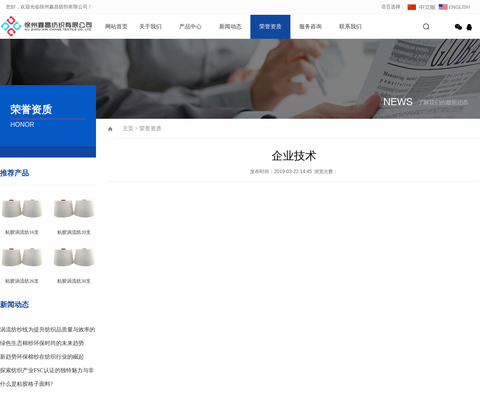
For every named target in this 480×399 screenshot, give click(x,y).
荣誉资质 (270, 27)
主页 (128, 129)
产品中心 (190, 27)
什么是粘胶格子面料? (26, 384)
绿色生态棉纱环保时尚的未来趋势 (42, 343)
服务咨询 (310, 27)
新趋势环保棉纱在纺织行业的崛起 (42, 357)
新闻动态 (230, 27)
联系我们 (350, 27)
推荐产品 (14, 173)
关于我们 (150, 27)
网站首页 (116, 27)
